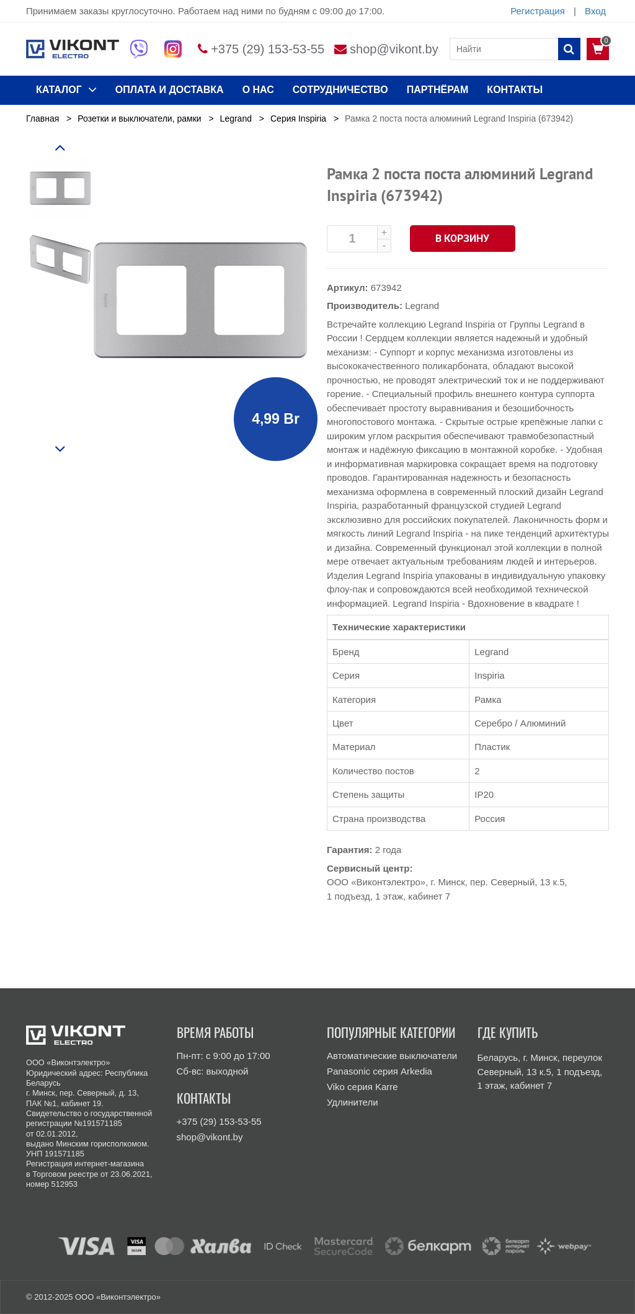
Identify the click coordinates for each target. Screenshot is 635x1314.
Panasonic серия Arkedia (379, 1071)
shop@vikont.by (394, 49)
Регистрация (537, 11)
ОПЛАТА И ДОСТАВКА (169, 89)
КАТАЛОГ (66, 89)
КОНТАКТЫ (515, 89)
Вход (595, 11)
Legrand (422, 305)
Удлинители (352, 1102)
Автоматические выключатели (392, 1055)
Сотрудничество (340, 89)
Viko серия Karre (362, 1086)
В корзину (463, 238)
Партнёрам (438, 89)
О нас (258, 89)
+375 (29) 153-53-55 (267, 49)
